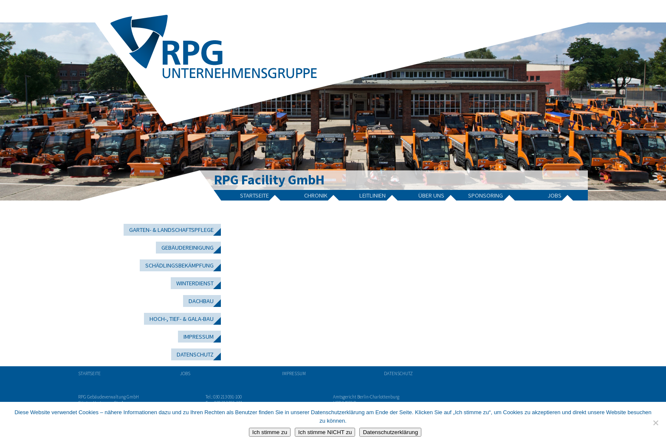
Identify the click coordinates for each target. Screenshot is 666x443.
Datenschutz (195, 354)
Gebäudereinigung (187, 247)
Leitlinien (372, 195)
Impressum (198, 336)
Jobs (554, 195)
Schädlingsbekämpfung (179, 265)
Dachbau (201, 301)
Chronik (315, 195)
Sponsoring (485, 195)
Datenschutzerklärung (390, 432)
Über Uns (431, 195)
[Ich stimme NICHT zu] (655, 422)
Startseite (254, 195)
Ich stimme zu (269, 432)
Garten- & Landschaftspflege (171, 230)
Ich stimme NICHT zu (325, 432)
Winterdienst (195, 283)
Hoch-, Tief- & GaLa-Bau (182, 319)
